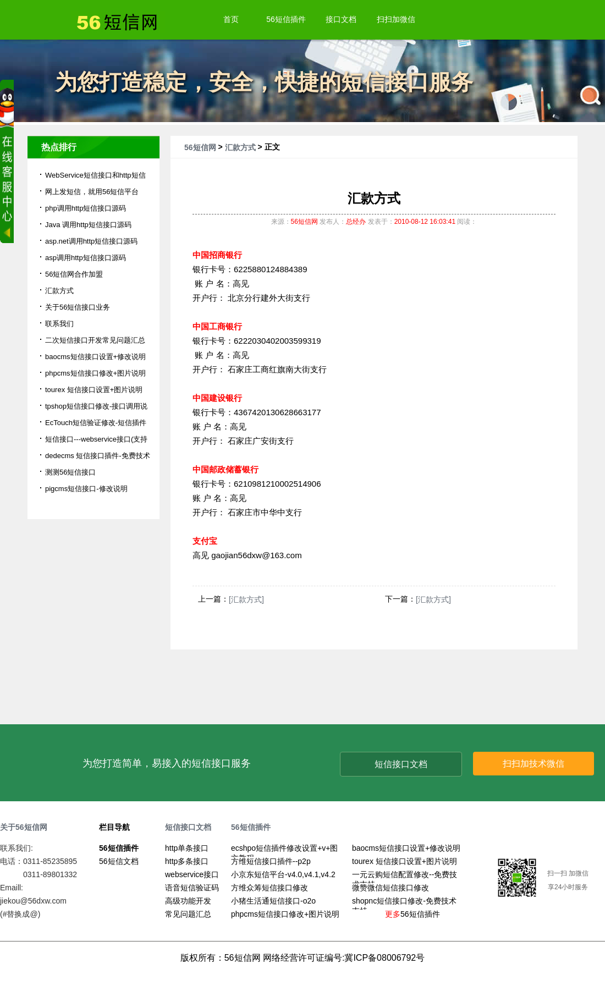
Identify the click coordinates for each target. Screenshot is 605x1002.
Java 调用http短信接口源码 (88, 225)
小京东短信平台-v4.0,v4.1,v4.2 (283, 874)
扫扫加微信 (396, 19)
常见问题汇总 (188, 914)
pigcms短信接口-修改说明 (86, 489)
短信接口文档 (401, 764)
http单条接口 (186, 848)
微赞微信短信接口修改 (390, 887)
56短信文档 (119, 861)
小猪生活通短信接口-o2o (273, 900)
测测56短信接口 (70, 472)
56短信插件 (286, 19)
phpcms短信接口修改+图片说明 (95, 373)
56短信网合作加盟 (74, 274)
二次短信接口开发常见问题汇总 (95, 340)
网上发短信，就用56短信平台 (92, 192)
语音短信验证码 (192, 887)
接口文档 (341, 19)
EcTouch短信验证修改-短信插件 (95, 423)
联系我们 (59, 324)
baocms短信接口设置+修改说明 (95, 357)
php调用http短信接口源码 (85, 208)
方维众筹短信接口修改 (269, 887)
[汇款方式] (246, 599)
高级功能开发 (188, 900)
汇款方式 (240, 147)
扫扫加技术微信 (533, 763)
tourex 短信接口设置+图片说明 (93, 390)
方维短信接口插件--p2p (271, 861)
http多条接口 (186, 861)
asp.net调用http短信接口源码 (91, 241)
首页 (231, 19)
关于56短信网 (23, 827)
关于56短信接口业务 (77, 307)
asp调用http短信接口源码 (85, 258)
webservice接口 (192, 874)
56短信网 (200, 147)
